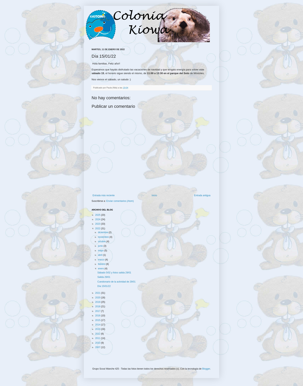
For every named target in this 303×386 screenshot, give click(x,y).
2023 (98, 224)
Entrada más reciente (104, 195)
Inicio (154, 195)
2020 (98, 297)
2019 (98, 302)
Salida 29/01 (103, 277)
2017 (98, 311)
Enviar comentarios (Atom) (120, 201)
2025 (98, 215)
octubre (102, 241)
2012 (98, 333)
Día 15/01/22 (104, 286)
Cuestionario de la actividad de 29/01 (116, 281)
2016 (98, 315)
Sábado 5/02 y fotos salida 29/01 (114, 272)
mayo (101, 250)
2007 (98, 347)
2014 (98, 324)
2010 (98, 342)
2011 (98, 338)
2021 (98, 293)
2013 (98, 329)
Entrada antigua (202, 195)
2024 (98, 219)
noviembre (103, 237)
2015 (98, 320)
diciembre (103, 232)
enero (101, 268)
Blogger (206, 368)
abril (100, 255)
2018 (98, 306)
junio (101, 246)
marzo (101, 259)
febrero (102, 264)
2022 (98, 228)
